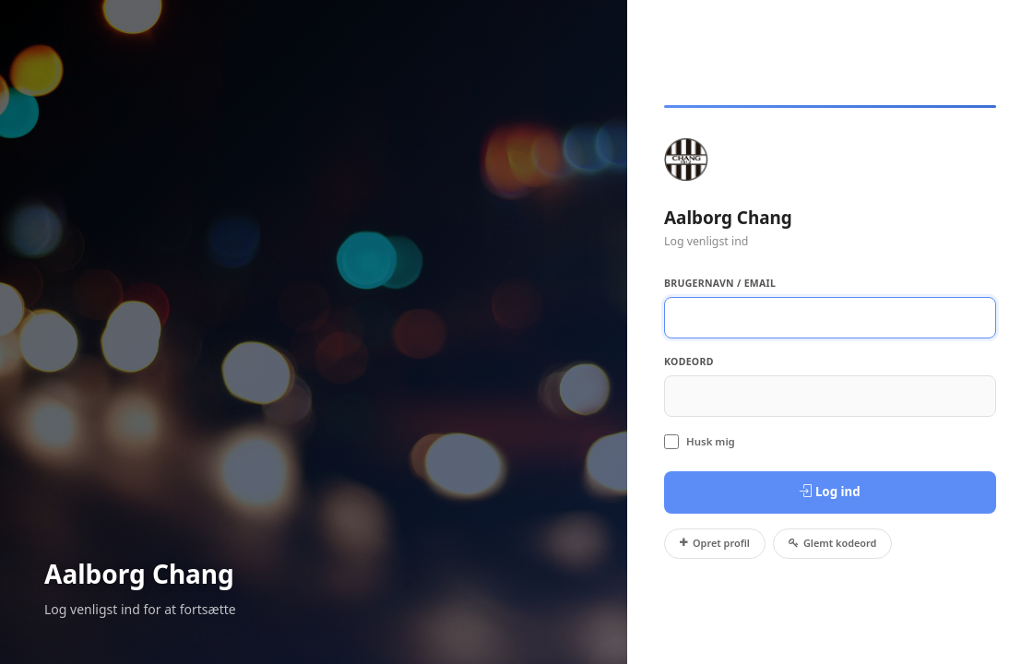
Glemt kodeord (833, 543)
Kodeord (689, 361)
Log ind (830, 491)
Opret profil (715, 543)
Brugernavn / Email (720, 283)
